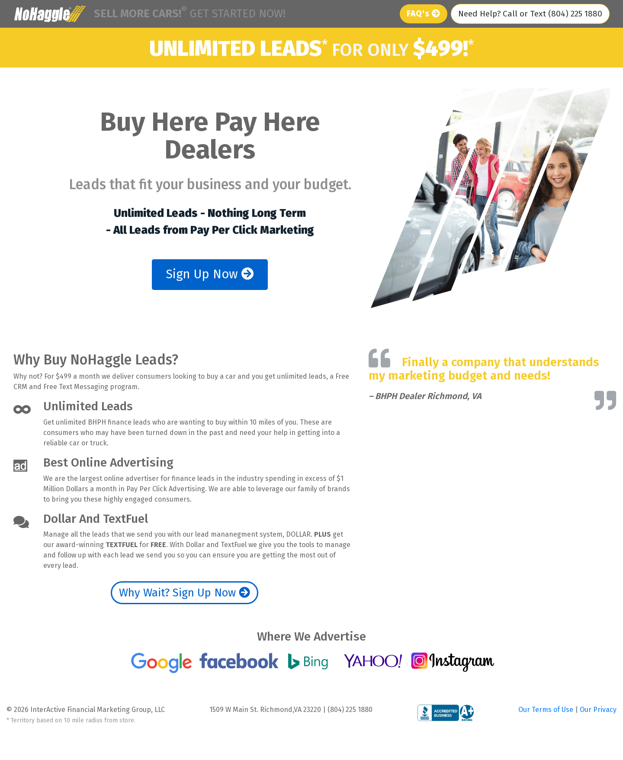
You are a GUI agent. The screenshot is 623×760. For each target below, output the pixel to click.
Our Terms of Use (546, 709)
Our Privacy (598, 709)
